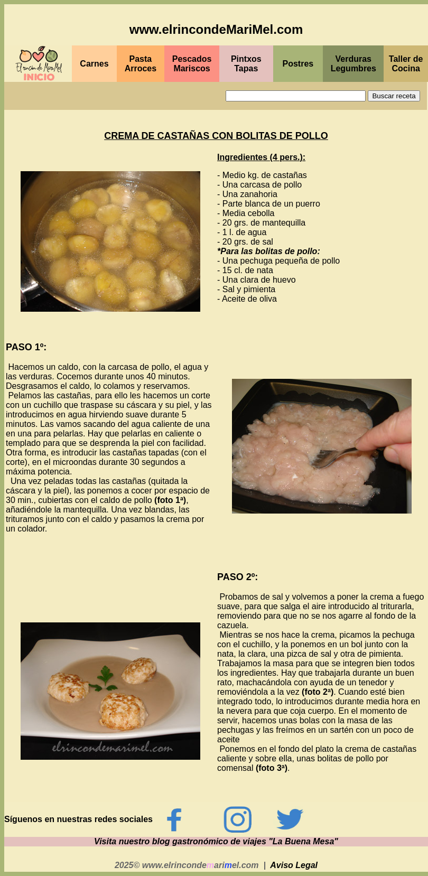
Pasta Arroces (140, 63)
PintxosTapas (246, 63)
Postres (298, 63)
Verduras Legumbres (353, 63)
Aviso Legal (294, 865)
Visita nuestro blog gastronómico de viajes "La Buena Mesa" (216, 841)
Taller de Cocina (406, 63)
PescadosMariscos (192, 63)
